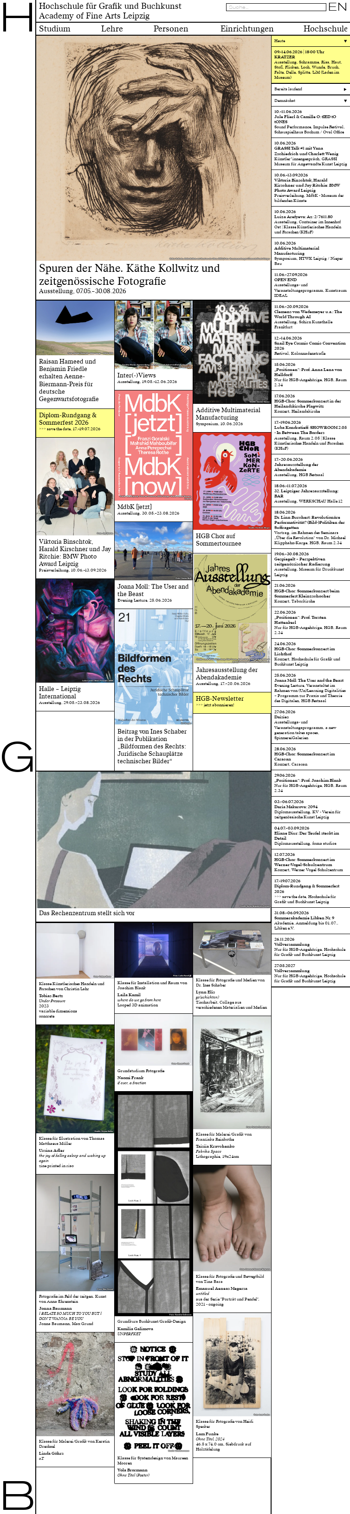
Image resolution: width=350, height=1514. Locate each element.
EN (338, 7)
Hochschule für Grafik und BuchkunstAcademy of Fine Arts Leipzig (110, 10)
